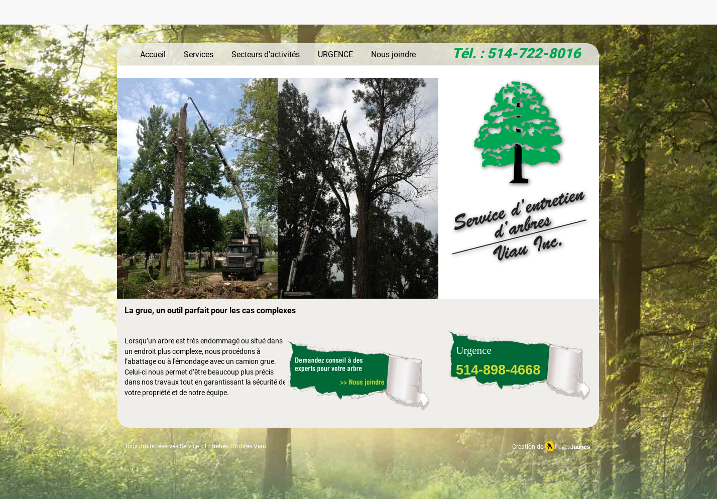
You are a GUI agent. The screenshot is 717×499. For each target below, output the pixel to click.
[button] (277, 190)
